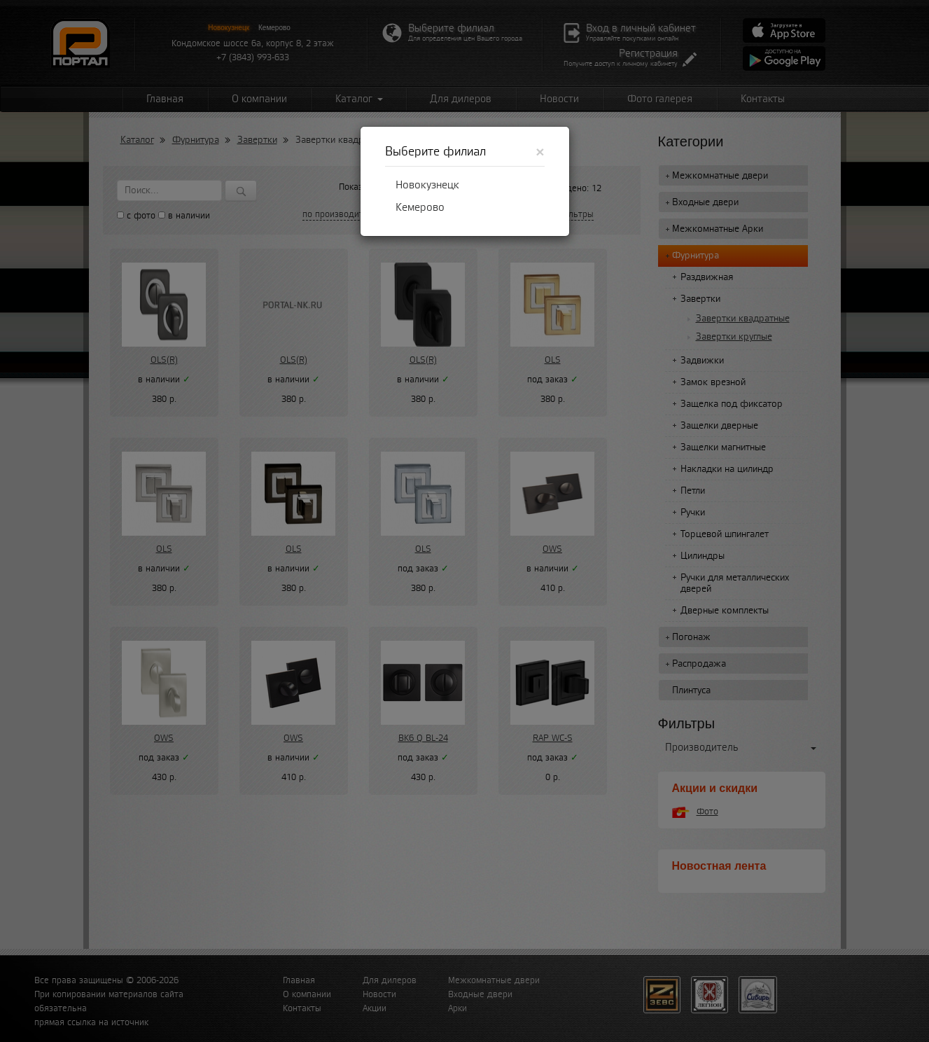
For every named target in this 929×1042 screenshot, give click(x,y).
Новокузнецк (427, 185)
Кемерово (420, 207)
